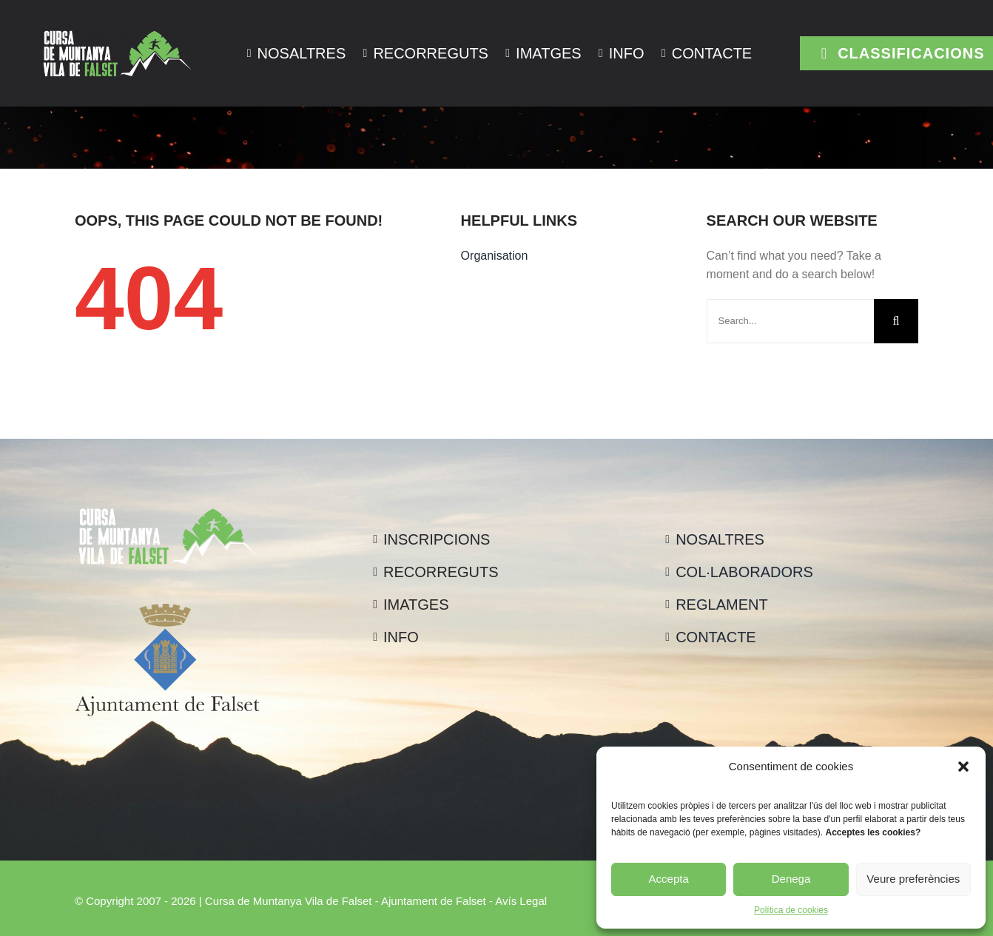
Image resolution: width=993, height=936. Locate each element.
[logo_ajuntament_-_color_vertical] (167, 609)
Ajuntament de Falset (433, 901)
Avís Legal (521, 901)
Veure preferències (913, 878)
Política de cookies (791, 910)
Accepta (669, 878)
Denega (791, 878)
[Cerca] (896, 321)
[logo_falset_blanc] (117, 33)
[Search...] (790, 321)
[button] (963, 766)
